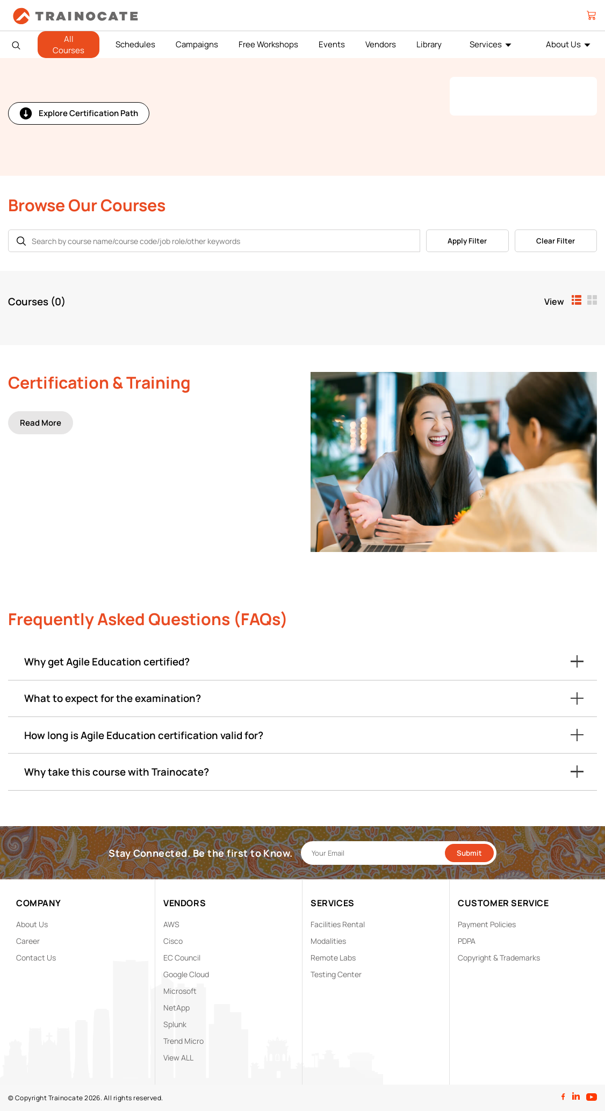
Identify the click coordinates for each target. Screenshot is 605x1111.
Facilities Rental (338, 924)
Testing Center (336, 974)
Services (486, 44)
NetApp (176, 1007)
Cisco (173, 941)
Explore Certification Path (78, 113)
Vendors (380, 44)
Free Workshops (268, 44)
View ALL (178, 1057)
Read (40, 422)
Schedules (135, 44)
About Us (563, 44)
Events (332, 44)
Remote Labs (333, 957)
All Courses (68, 44)
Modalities (328, 941)
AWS (171, 924)
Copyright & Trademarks (499, 957)
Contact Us (36, 957)
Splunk (174, 1024)
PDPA (467, 941)
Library (429, 44)
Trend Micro (183, 1041)
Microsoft (180, 991)
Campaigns (197, 44)
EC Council (181, 957)
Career (28, 941)
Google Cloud (186, 974)
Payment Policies (487, 924)
